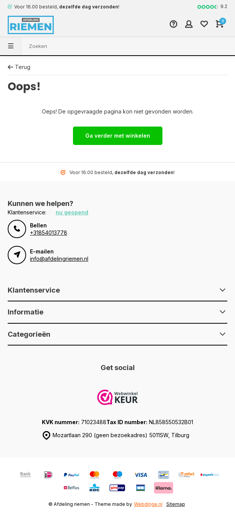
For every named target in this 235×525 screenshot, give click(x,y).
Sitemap (175, 504)
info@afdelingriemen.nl (59, 258)
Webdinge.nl (148, 504)
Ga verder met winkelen (117, 135)
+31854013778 (48, 232)
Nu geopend (72, 212)
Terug (19, 67)
